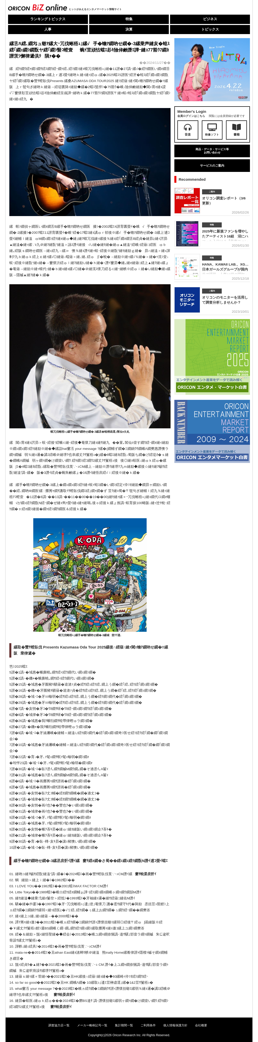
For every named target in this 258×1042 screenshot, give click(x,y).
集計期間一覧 (124, 1025)
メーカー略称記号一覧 (92, 1025)
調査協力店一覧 (59, 1025)
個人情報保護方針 (175, 1025)
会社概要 (201, 1025)
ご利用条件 (148, 1025)
